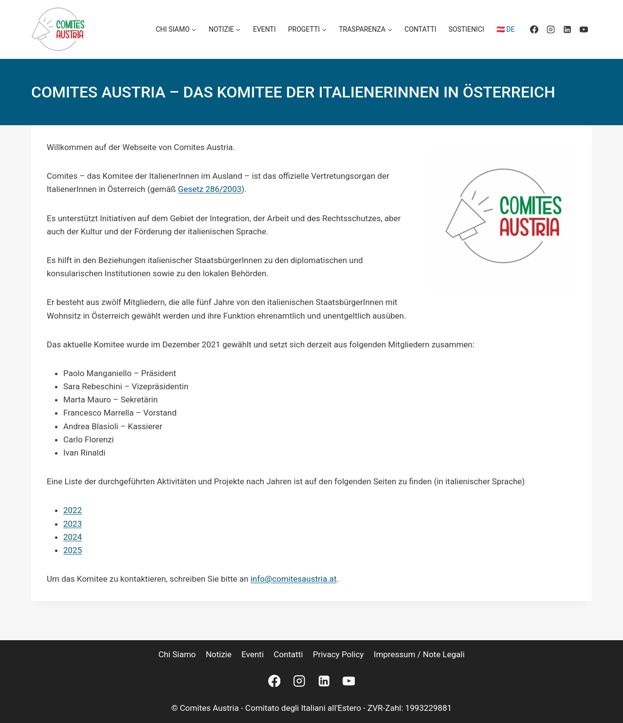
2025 (72, 550)
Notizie (219, 654)
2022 (72, 510)
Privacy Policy (338, 654)
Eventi (264, 29)
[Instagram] (550, 29)
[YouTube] (583, 29)
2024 (72, 537)
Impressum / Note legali (419, 654)
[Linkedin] (567, 29)
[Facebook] (534, 29)
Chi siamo (177, 654)
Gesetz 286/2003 (210, 189)
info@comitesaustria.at (294, 579)
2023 (72, 524)
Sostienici (466, 29)
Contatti (420, 29)
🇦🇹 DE (505, 29)
